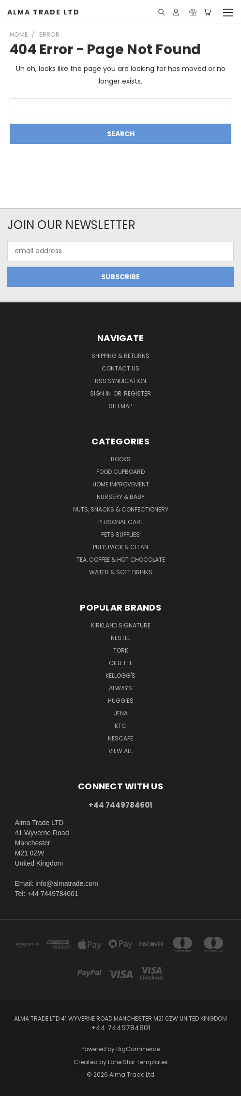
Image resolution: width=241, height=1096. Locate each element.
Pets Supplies (120, 534)
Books (121, 459)
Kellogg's (120, 675)
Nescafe (120, 738)
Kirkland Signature (121, 625)
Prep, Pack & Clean (120, 547)
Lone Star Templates (138, 1062)
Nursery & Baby (121, 497)
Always (120, 688)
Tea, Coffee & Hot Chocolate (120, 559)
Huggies (121, 701)
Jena (121, 713)
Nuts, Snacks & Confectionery (120, 509)
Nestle (120, 638)
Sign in (101, 393)
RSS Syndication (120, 381)
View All (120, 751)
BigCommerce (138, 1049)
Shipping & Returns (120, 356)
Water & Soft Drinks (120, 572)
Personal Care (120, 522)
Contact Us (120, 368)
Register (137, 393)
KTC (120, 726)
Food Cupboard (120, 472)
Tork (120, 650)
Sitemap (120, 406)
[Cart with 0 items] (207, 12)
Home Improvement (120, 484)
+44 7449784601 (120, 805)
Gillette (121, 663)
